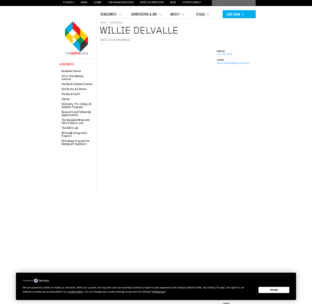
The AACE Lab (69, 128)
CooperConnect (191, 2)
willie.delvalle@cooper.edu (233, 63)
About (179, 15)
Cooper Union (76, 38)
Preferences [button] (158, 291)
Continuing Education (121, 2)
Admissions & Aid (149, 15)
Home (103, 23)
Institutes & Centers (74, 89)
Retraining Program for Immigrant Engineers (75, 143)
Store (202, 15)
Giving (84, 2)
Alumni (98, 2)
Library (65, 99)
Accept (274, 289)
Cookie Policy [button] (75, 291)
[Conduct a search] (234, 3)
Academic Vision (71, 71)
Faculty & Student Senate (77, 84)
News (173, 2)
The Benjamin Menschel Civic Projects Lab (75, 122)
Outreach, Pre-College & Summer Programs (76, 106)
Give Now (235, 15)
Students (68, 2)
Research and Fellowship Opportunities (76, 114)
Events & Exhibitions (152, 2)
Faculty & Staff (70, 94)
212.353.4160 (225, 54)
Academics (113, 15)
